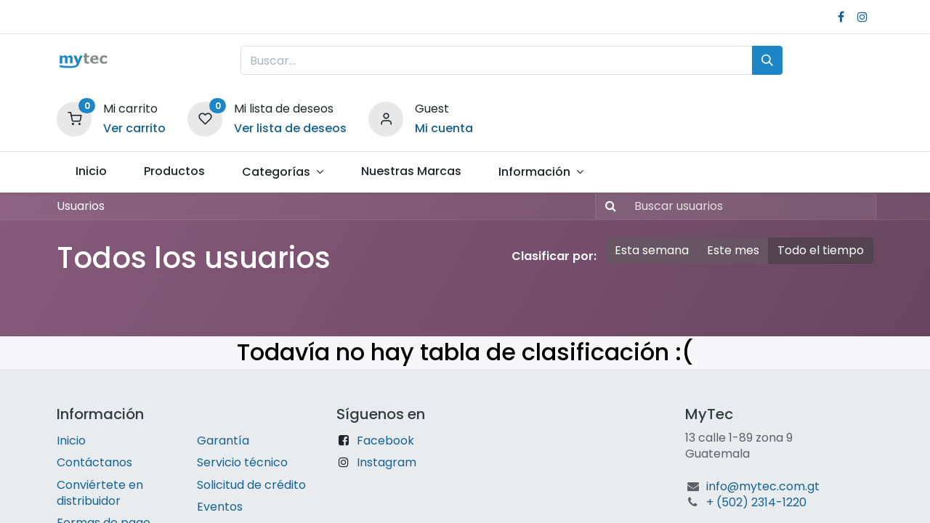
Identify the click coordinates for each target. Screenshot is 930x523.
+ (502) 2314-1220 (756, 502)
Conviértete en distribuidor (100, 493)
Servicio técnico (242, 462)
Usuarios (81, 206)
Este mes (733, 250)
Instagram (386, 462)
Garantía (223, 440)
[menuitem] (91, 171)
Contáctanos (94, 462)
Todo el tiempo (820, 250)
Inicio (71, 440)
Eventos (220, 506)
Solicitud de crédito (251, 485)
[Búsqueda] (767, 60)
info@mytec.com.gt (763, 486)
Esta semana (652, 250)
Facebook (385, 440)
